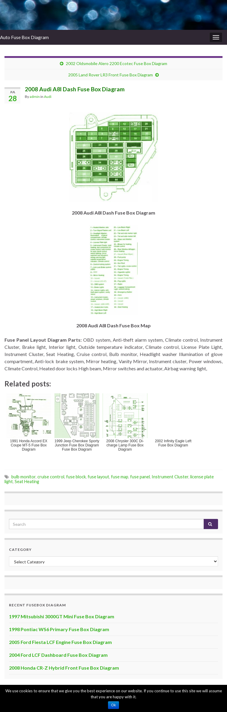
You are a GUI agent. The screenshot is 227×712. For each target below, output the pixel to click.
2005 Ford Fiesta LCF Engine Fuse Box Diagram (60, 642)
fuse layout (98, 476)
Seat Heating (27, 481)
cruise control (50, 476)
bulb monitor (23, 476)
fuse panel (140, 476)
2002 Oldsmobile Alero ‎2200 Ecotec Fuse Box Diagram (116, 63)
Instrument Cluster (170, 476)
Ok (113, 705)
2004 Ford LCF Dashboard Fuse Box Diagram (58, 655)
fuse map (119, 476)
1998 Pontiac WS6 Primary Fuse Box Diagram (59, 629)
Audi (47, 96)
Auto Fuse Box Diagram (24, 37)
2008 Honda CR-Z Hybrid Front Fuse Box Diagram (64, 668)
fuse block (76, 476)
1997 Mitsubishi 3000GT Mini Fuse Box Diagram (61, 616)
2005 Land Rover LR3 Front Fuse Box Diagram (110, 74)
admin (35, 96)
